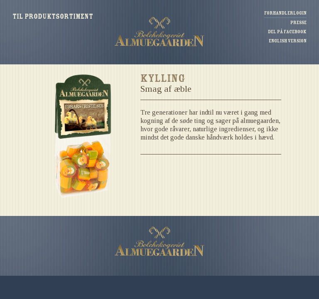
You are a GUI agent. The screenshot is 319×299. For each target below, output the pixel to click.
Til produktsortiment (52, 17)
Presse (298, 22)
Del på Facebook (287, 31)
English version (288, 41)
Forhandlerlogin (285, 13)
